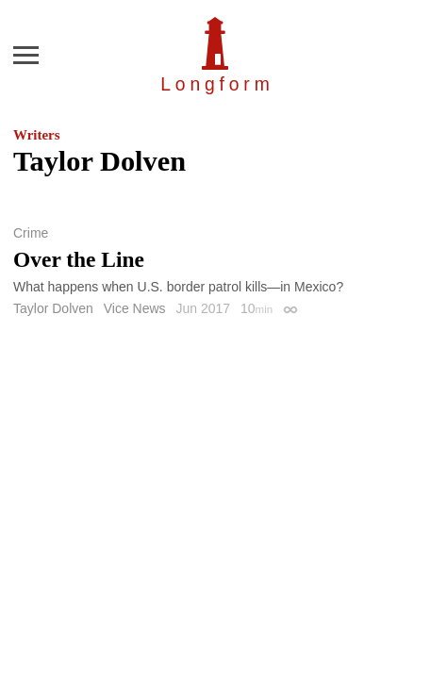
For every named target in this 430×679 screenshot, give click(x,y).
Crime (30, 233)
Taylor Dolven (53, 308)
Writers (36, 134)
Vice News (135, 308)
